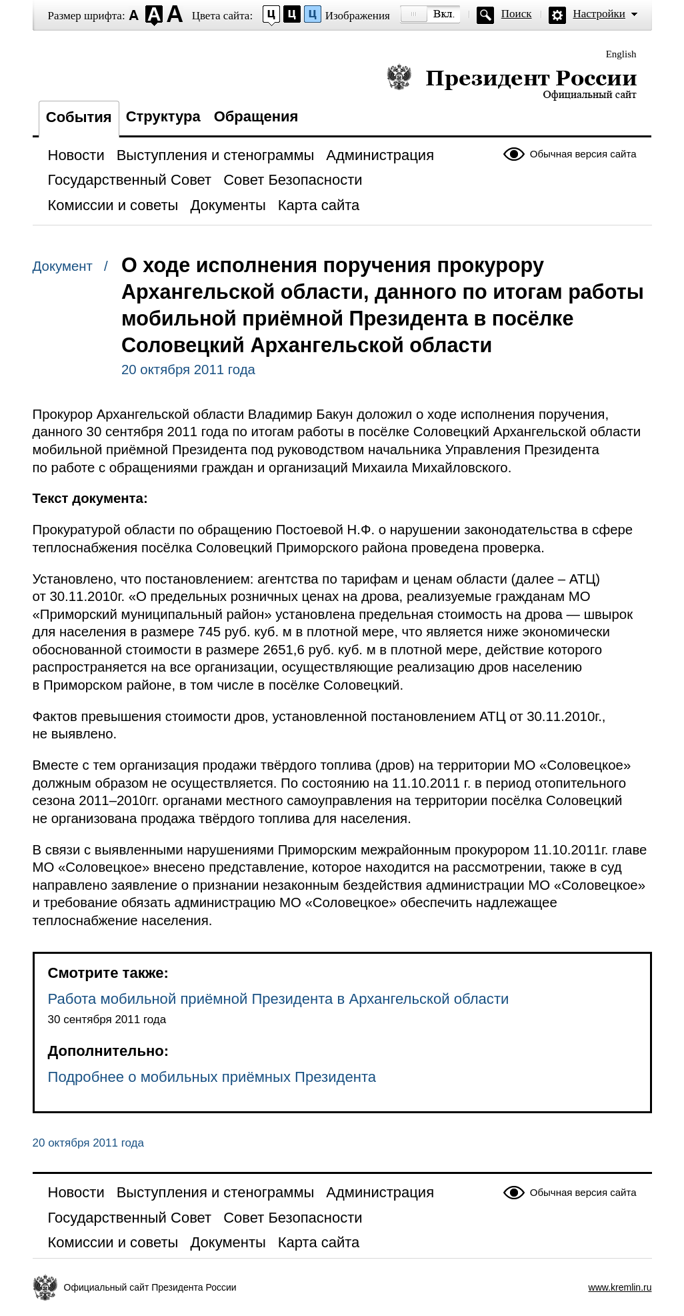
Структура (163, 116)
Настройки (599, 13)
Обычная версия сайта (583, 153)
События (79, 117)
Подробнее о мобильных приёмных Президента (212, 1077)
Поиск (516, 13)
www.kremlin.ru (620, 1287)
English (621, 54)
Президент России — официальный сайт (512, 82)
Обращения (256, 116)
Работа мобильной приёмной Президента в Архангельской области (278, 999)
